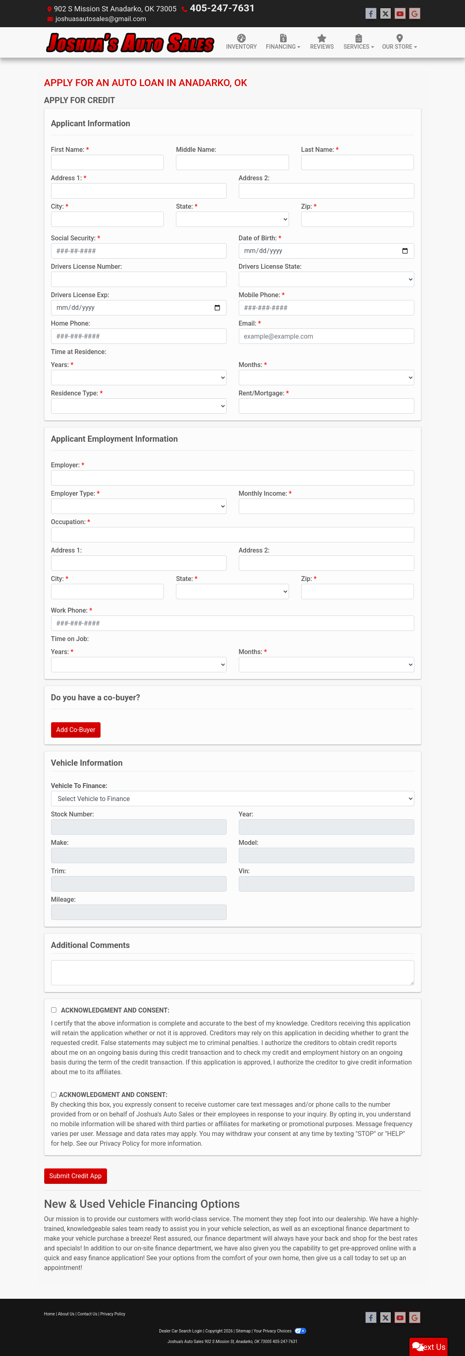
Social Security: (73, 237)
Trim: (58, 870)
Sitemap (243, 1330)
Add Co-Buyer (76, 728)
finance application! (116, 1257)
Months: (251, 363)
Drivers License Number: (86, 265)
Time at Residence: (79, 350)
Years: (60, 363)
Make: (60, 841)
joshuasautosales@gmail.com (105, 17)
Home (49, 1313)
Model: (249, 841)
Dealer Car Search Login (180, 1330)
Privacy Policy (120, 1142)
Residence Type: (75, 392)
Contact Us (87, 1313)
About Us (66, 1313)
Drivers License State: (270, 265)
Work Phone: (69, 609)
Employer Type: (73, 492)
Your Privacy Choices (280, 1330)
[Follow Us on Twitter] (385, 13)
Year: (246, 813)
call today (357, 1257)
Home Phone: (70, 322)
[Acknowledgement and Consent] (53, 1008)
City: (57, 205)
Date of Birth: (258, 237)
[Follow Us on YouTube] (400, 13)
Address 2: (254, 177)
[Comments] (232, 971)
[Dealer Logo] (129, 41)
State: (184, 205)
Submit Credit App (75, 1175)
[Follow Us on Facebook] (371, 13)
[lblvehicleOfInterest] (232, 797)
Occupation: (68, 521)
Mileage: (63, 898)
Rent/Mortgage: (262, 392)
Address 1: (66, 177)
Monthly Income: (263, 492)
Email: (248, 322)
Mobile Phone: (260, 294)
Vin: (244, 870)
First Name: (68, 148)
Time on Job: (70, 637)
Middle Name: (196, 148)
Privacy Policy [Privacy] (113, 1313)
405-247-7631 (213, 8)
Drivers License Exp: (80, 294)
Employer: (65, 464)
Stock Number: (72, 813)
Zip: (306, 205)
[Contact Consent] (53, 1093)
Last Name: (317, 148)
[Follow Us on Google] (414, 13)
